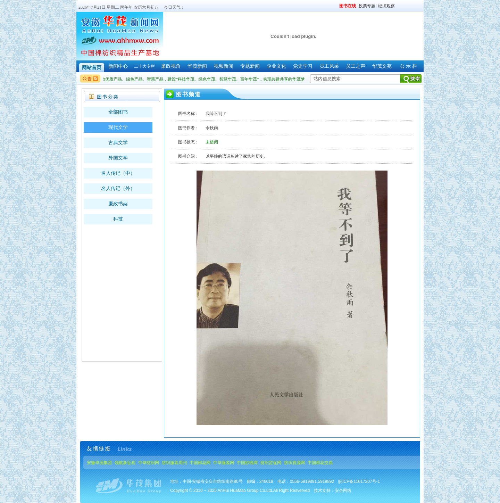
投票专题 (367, 5)
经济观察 (386, 5)
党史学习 (302, 66)
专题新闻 (250, 66)
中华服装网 (223, 462)
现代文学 (118, 127)
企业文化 (276, 66)
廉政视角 (171, 66)
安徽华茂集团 (99, 462)
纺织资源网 (294, 462)
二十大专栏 (144, 66)
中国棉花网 (200, 462)
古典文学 (118, 142)
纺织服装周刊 (174, 462)
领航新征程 (125, 462)
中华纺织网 (148, 462)
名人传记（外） (118, 188)
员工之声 (355, 66)
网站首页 (91, 67)
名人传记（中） (118, 173)
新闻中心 (118, 66)
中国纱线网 (247, 462)
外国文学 (118, 157)
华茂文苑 (382, 66)
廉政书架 (118, 203)
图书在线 (347, 5)
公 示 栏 (408, 66)
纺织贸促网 (270, 462)
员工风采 (329, 66)
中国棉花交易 (320, 462)
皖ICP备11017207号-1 (359, 481)
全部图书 (118, 112)
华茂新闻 (197, 66)
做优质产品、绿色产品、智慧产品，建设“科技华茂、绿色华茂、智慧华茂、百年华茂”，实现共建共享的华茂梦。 (206, 79)
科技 (118, 219)
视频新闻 (223, 66)
